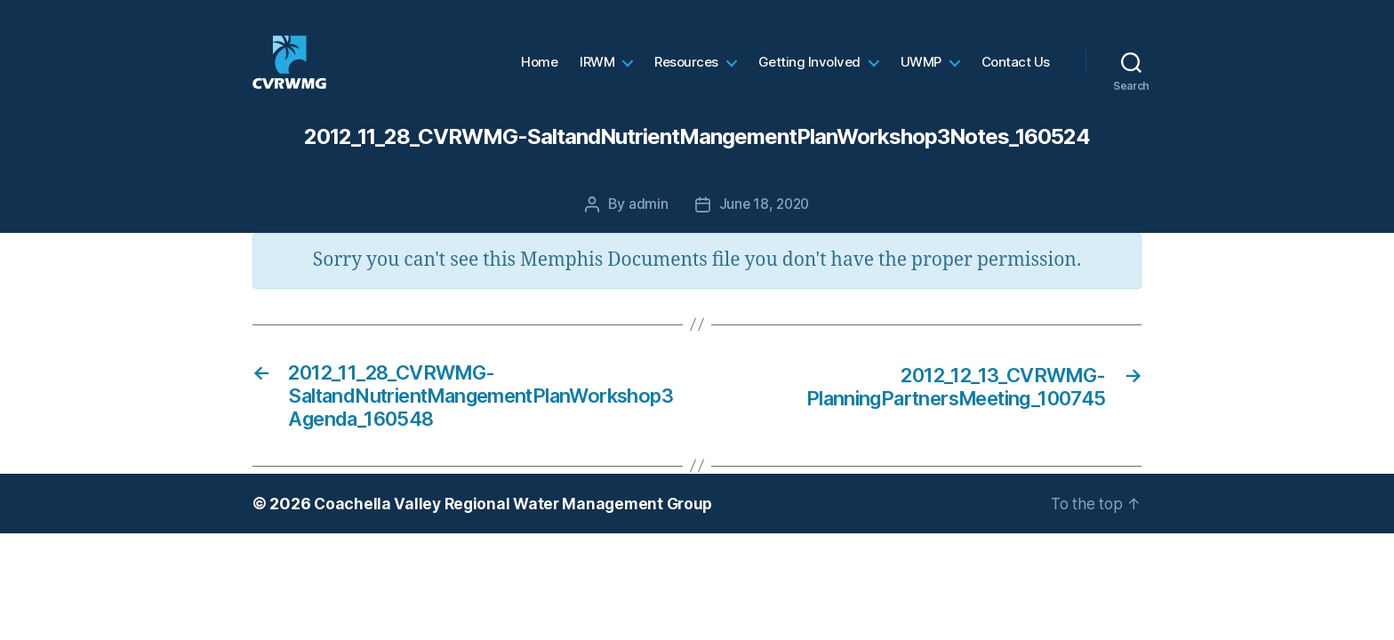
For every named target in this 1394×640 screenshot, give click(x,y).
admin (647, 230)
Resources (686, 76)
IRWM (597, 76)
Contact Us (1015, 76)
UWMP (921, 76)
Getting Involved (809, 76)
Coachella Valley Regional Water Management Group (518, 537)
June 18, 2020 (764, 230)
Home (539, 76)
